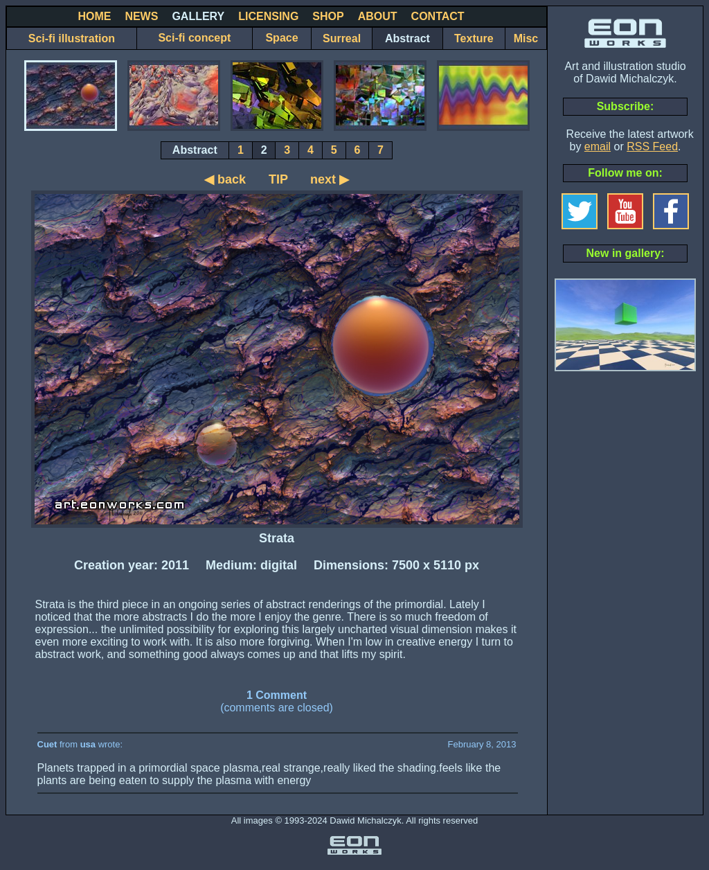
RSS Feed (652, 146)
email (597, 146)
